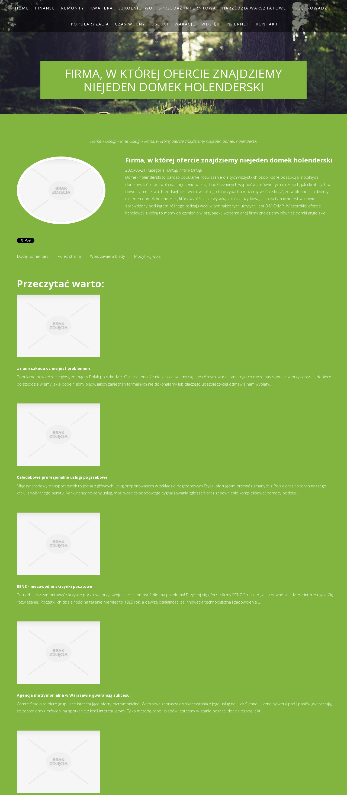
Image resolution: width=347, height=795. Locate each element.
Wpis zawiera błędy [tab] (107, 256)
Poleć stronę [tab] (69, 256)
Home (95, 141)
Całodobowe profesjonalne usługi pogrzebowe (62, 477)
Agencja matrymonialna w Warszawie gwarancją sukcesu (73, 695)
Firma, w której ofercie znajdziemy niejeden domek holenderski (200, 141)
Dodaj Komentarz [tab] (33, 256)
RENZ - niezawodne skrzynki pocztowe (54, 586)
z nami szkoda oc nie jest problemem (53, 368)
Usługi (110, 141)
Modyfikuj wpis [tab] (147, 256)
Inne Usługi (130, 141)
